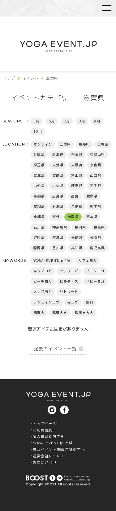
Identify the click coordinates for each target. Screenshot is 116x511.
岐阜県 (76, 185)
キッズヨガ (42, 271)
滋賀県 (73, 216)
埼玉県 (39, 165)
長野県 (95, 237)
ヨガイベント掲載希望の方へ (59, 449)
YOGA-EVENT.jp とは (53, 442)
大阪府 (76, 165)
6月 (52, 121)
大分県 (57, 165)
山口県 (95, 175)
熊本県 (91, 216)
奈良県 (95, 165)
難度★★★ (84, 312)
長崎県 (76, 237)
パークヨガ (95, 271)
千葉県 (76, 154)
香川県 (57, 247)
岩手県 (95, 185)
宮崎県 (57, 175)
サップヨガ (69, 271)
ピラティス (69, 281)
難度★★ (59, 312)
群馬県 (39, 237)
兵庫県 (39, 154)
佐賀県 (103, 144)
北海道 (57, 154)
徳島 (75, 196)
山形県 (39, 185)
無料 (89, 302)
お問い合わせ (45, 462)
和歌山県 (97, 154)
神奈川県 (59, 227)
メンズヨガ (42, 291)
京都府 (84, 144)
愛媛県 (91, 196)
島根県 (39, 196)
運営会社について (49, 456)
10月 (37, 131)
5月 (36, 121)
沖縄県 (39, 216)
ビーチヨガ (42, 281)
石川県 (39, 227)
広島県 (57, 196)
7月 (67, 121)
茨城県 (57, 237)
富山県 (76, 175)
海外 (56, 216)
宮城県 (39, 175)
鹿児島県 (97, 247)
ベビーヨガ (95, 281)
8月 (82, 121)
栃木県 (95, 206)
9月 (97, 121)
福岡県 (80, 227)
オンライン (42, 144)
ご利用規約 (43, 430)
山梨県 (57, 185)
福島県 (99, 227)
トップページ (45, 423)
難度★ (39, 312)
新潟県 (57, 206)
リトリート (69, 291)
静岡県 (39, 247)
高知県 (76, 247)
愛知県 (39, 206)
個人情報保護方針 (49, 436)
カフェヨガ (87, 260)
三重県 (65, 144)
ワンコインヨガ (46, 302)
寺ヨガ (72, 302)
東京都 (76, 206)
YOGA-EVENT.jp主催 (52, 260)
